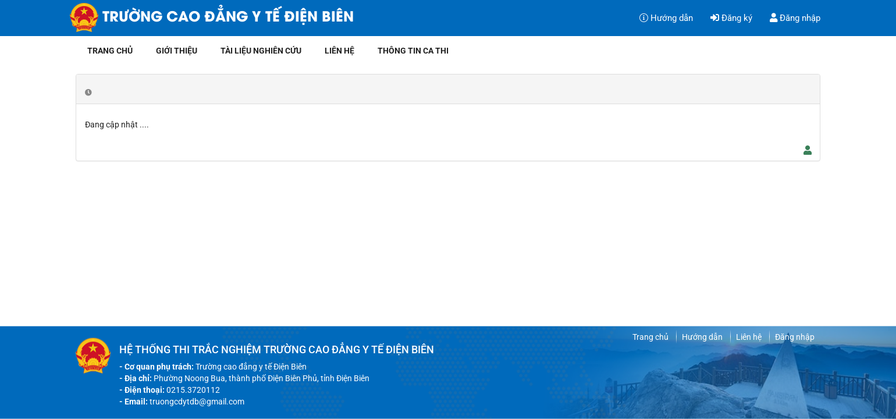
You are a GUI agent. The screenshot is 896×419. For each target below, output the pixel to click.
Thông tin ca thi (413, 50)
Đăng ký (731, 18)
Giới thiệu (176, 50)
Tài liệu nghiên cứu (261, 50)
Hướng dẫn (666, 18)
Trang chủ (110, 50)
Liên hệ (339, 50)
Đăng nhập (795, 18)
